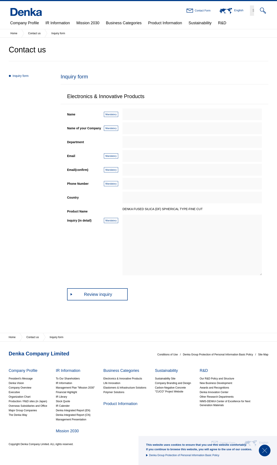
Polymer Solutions (113, 392)
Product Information (165, 23)
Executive (14, 392)
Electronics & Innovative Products (122, 378)
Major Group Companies (23, 410)
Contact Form (202, 10)
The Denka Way (18, 414)
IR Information (57, 23)
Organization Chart (20, 396)
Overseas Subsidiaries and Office (28, 405)
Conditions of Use (167, 354)
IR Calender (63, 405)
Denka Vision (16, 383)
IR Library (61, 396)
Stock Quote (63, 401)
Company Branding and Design (173, 383)
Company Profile (24, 23)
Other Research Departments (217, 396)
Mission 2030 (87, 23)
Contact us (34, 33)
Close (265, 450)
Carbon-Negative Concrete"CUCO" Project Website (170, 389)
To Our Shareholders (68, 378)
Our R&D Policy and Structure (217, 378)
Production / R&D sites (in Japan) (28, 401)
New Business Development (216, 383)
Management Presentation (71, 419)
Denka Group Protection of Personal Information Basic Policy (184, 455)
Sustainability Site (165, 378)
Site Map (263, 354)
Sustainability (199, 23)
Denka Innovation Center (214, 392)
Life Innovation (111, 383)
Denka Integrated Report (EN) (73, 410)
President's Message (21, 378)
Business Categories (124, 23)
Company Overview (20, 387)
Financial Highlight (66, 392)
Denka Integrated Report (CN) (73, 414)
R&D (222, 23)
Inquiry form (21, 76)
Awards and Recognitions (214, 387)
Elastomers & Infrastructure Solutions (124, 387)
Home (13, 33)
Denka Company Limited (39, 353)
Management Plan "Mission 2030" (75, 387)
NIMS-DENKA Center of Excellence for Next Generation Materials (225, 403)
